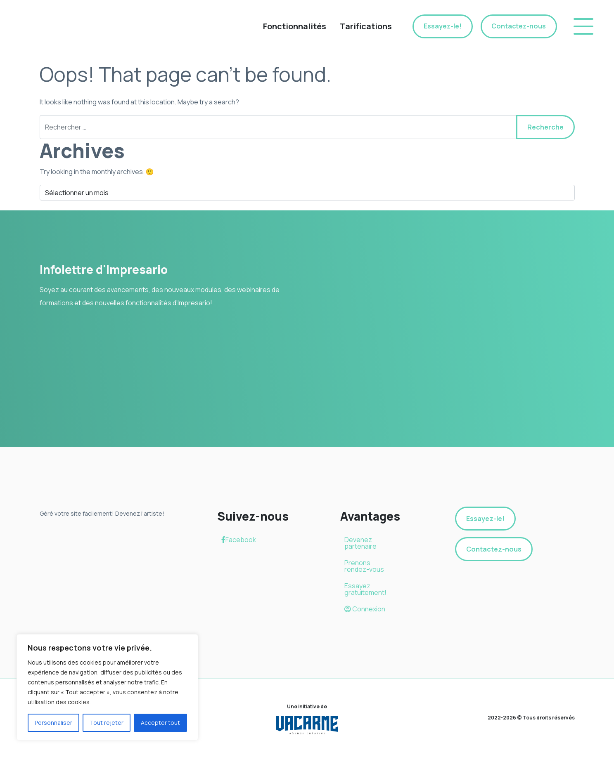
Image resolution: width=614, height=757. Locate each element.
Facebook (238, 539)
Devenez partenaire (360, 543)
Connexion (364, 608)
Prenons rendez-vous (364, 566)
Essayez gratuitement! (365, 589)
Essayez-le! (441, 26)
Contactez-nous (518, 26)
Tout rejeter (106, 722)
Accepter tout (160, 722)
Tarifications (364, 26)
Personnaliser (53, 722)
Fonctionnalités (293, 26)
